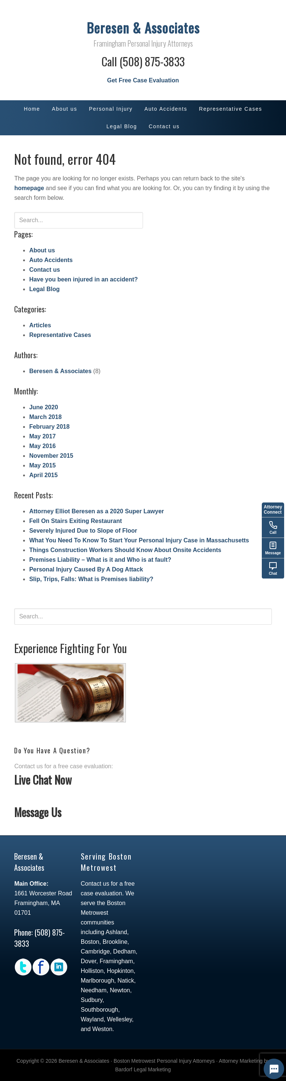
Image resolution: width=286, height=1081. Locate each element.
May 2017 (42, 436)
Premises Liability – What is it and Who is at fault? (100, 560)
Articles (40, 325)
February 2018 (49, 426)
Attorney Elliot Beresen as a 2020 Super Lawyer (96, 511)
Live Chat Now (43, 779)
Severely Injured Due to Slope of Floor (83, 530)
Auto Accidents (51, 260)
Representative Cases (60, 335)
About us (42, 250)
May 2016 (42, 446)
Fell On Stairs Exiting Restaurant (75, 521)
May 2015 (42, 465)
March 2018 (45, 417)
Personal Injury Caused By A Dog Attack (86, 569)
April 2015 (43, 475)
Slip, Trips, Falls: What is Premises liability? (91, 579)
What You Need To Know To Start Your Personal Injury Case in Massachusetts (139, 540)
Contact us (44, 270)
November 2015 (51, 456)
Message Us (37, 812)
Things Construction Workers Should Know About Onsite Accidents (125, 550)
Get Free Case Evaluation (143, 80)
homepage (29, 188)
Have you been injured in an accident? (83, 279)
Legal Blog (44, 289)
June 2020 (43, 407)
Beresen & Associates (143, 27)
